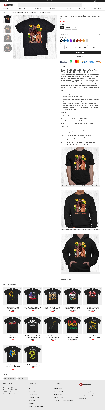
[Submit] (80, 5)
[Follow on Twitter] (6, 1)
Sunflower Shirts (23, 378)
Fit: (62, 24)
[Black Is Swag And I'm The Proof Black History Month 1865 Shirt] (52, 296)
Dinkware (38, 8)
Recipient (82, 8)
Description (63, 67)
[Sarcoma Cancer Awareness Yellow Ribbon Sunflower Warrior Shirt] (12, 296)
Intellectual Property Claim (36, 406)
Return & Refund (58, 391)
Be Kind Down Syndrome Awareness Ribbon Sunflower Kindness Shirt (12, 366)
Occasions (53, 8)
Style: (61, 31)
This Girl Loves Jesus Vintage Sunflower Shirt (32, 365)
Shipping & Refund (65, 279)
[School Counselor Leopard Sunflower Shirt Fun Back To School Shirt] (72, 296)
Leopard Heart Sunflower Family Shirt (12, 336)
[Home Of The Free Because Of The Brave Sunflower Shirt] (32, 296)
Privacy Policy (32, 391)
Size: (61, 43)
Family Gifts (98, 8)
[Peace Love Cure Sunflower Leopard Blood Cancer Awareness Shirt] (92, 296)
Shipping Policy (58, 388)
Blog (94, 1)
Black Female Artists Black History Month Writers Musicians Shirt (73, 337)
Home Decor (22, 8)
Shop (9, 12)
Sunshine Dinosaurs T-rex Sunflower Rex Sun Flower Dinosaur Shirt (52, 337)
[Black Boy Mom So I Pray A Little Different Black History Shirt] (32, 325)
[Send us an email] (7, 1)
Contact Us (99, 1)
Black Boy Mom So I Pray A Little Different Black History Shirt (32, 337)
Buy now (80, 56)
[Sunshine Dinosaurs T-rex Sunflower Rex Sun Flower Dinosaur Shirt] (52, 325)
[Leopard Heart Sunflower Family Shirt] (12, 325)
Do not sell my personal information (63, 400)
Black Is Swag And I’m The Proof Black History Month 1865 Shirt (52, 309)
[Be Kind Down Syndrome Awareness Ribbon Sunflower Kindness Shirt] (12, 354)
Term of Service (33, 394)
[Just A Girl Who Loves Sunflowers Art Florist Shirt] (92, 325)
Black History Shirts (10, 378)
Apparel (6, 8)
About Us (31, 388)
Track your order (58, 394)
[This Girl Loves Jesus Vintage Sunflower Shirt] (32, 354)
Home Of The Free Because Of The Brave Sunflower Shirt (32, 308)
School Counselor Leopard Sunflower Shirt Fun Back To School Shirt (72, 309)
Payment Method (58, 397)
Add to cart (80, 52)
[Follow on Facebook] (4, 1)
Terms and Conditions (34, 397)
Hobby (68, 8)
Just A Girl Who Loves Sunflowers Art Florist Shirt (92, 336)
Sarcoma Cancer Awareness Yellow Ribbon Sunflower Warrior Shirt (12, 309)
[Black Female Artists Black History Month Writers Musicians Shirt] (72, 325)
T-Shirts (14, 12)
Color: (64, 37)
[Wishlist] (97, 5)
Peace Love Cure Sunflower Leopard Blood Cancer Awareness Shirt (92, 309)
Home (4, 12)
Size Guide (31, 403)
